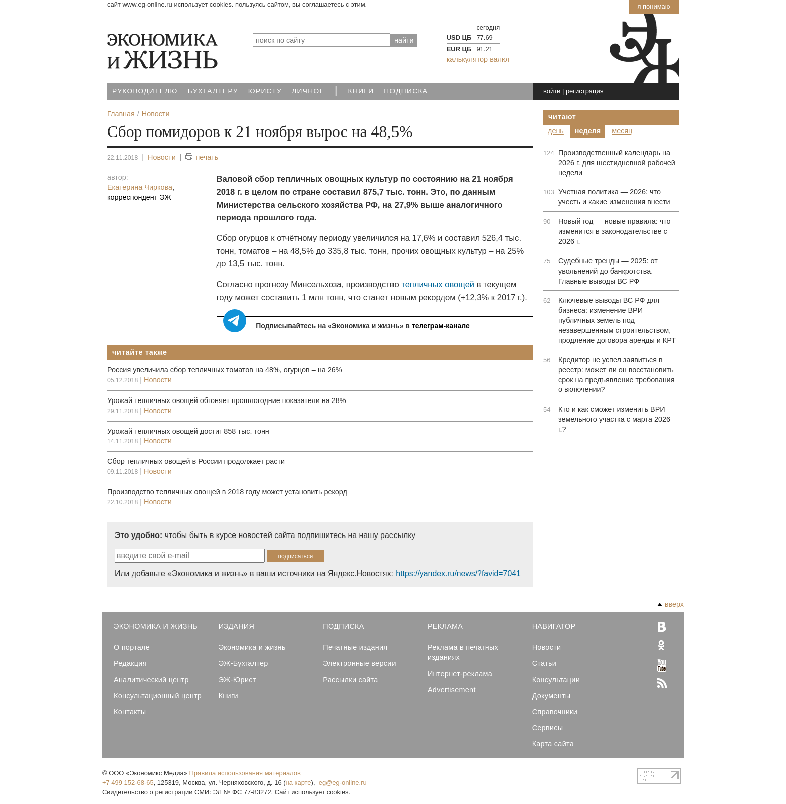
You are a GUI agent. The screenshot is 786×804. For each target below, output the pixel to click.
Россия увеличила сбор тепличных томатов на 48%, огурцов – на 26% (224, 370)
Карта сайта (553, 744)
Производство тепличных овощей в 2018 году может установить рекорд (227, 492)
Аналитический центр (151, 680)
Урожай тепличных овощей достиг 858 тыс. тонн (188, 431)
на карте (298, 782)
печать (201, 157)
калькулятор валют (478, 59)
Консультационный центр (158, 696)
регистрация (585, 91)
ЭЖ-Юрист (237, 680)
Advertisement (452, 690)
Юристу (265, 91)
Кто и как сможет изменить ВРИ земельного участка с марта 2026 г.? (614, 419)
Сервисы (547, 728)
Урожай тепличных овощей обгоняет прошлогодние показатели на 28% (226, 400)
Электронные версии (359, 663)
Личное (308, 91)
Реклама (445, 626)
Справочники (554, 712)
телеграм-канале (441, 326)
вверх (670, 604)
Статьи (544, 663)
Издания (237, 626)
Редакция (130, 663)
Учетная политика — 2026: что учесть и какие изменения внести (614, 197)
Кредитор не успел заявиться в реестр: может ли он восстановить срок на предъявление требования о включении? (616, 375)
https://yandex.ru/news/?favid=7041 (458, 573)
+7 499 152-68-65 (128, 782)
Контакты (130, 712)
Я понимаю (653, 6)
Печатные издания (355, 647)
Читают (562, 117)
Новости (162, 157)
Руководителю (145, 91)
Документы (551, 696)
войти (551, 91)
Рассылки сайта (350, 680)
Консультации (556, 680)
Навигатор (554, 626)
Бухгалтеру (213, 91)
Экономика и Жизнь (156, 626)
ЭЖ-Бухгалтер (243, 663)
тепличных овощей (437, 284)
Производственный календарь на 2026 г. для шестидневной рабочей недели (616, 163)
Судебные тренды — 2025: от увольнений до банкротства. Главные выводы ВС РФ (608, 271)
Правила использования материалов (245, 773)
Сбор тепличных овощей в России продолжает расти (196, 461)
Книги (361, 91)
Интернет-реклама (460, 673)
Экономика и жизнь (252, 647)
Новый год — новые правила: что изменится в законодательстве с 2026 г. (614, 231)
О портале (132, 647)
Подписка (406, 91)
